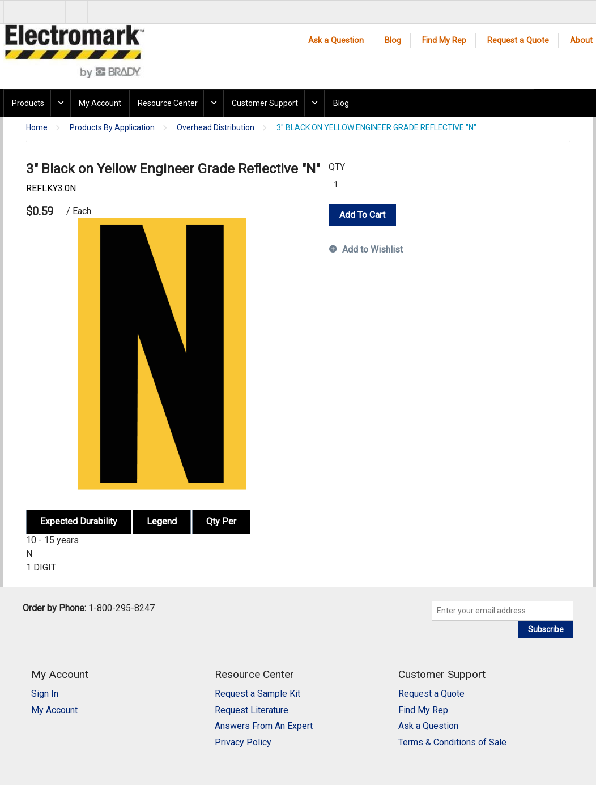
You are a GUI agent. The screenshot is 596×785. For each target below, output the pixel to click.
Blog (393, 40)
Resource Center (168, 103)
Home (37, 127)
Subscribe (546, 629)
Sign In (44, 693)
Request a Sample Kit (257, 693)
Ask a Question (336, 40)
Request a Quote (518, 40)
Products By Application (112, 127)
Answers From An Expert (264, 725)
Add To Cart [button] (362, 215)
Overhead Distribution (215, 127)
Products (28, 103)
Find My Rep (444, 40)
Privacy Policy (243, 742)
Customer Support (265, 103)
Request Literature (251, 710)
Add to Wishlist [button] (372, 249)
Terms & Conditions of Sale (452, 742)
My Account (100, 103)
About (581, 40)
